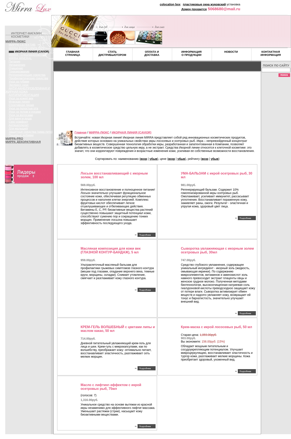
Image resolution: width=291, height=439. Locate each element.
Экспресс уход (18, 85)
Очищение (16, 68)
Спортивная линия (21, 105)
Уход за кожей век (21, 98)
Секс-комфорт (18, 121)
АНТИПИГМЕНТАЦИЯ (24, 95)
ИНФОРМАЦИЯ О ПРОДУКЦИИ (191, 53)
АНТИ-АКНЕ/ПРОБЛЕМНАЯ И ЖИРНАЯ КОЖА (27, 90)
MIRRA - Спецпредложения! (28, 54)
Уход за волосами (21, 115)
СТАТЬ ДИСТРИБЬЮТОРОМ (112, 53)
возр (143, 158)
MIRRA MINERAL (20, 58)
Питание (14, 61)
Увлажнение (17, 65)
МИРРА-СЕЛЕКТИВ (22, 44)
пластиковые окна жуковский (204, 4)
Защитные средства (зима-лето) (31, 131)
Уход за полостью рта (23, 108)
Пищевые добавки (21, 135)
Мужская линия (19, 101)
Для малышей (18, 128)
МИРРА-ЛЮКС (15, 41)
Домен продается (194, 9)
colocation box (170, 4)
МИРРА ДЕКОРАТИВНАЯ (23, 142)
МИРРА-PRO (14, 138)
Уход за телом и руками (25, 111)
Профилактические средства (28, 78)
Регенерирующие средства (27, 75)
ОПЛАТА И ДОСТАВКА (152, 53)
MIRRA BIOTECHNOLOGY (26, 48)
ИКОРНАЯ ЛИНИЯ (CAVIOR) (131, 132)
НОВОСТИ (231, 51)
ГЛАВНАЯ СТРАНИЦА (72, 53)
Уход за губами (19, 81)
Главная (80, 132)
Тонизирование (19, 71)
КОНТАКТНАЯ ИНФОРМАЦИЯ (270, 53)
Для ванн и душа (20, 118)
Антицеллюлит (19, 125)
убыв (153, 158)
